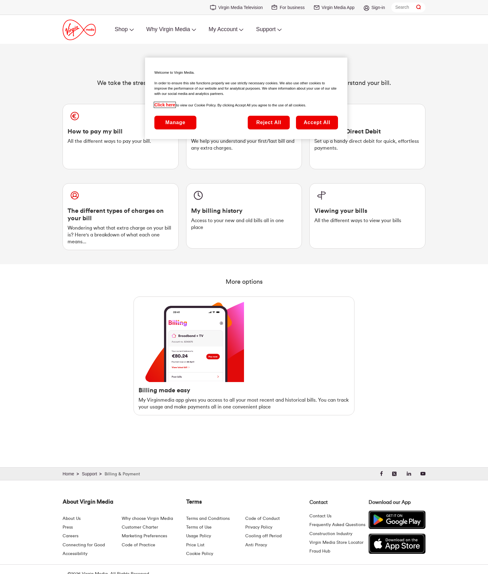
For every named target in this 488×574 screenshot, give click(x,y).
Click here (164, 104)
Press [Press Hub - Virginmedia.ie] (68, 527)
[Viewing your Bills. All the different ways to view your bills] (367, 216)
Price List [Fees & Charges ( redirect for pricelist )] (195, 545)
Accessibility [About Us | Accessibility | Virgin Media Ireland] (75, 554)
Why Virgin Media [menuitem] (168, 29)
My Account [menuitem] (223, 29)
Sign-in (378, 7)
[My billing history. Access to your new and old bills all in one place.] (244, 216)
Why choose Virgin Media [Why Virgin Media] (147, 518)
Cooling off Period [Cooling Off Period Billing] (263, 536)
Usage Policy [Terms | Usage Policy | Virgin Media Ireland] (198, 536)
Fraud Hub (319, 551)
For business (292, 7)
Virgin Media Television (240, 7)
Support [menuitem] (266, 29)
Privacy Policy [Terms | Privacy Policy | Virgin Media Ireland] (258, 527)
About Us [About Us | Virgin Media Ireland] (72, 518)
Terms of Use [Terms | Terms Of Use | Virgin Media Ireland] (199, 527)
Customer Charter (140, 527)
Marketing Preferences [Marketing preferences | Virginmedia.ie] (144, 536)
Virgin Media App (337, 7)
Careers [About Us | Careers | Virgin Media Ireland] (70, 536)
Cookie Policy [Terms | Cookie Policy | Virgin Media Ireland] (199, 554)
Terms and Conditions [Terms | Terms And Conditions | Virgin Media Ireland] (208, 518)
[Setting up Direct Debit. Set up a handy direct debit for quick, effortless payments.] (367, 136)
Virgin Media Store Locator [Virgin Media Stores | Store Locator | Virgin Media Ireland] (336, 542)
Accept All (317, 122)
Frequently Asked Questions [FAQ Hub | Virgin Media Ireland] (337, 525)
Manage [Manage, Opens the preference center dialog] (175, 122)
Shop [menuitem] (121, 29)
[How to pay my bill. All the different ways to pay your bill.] (121, 136)
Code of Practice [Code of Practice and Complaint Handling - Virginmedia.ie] (138, 545)
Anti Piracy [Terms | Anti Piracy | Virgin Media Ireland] (256, 545)
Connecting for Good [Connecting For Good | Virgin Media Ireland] (84, 545)
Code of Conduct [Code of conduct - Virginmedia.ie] (262, 518)
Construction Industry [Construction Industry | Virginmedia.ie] (330, 534)
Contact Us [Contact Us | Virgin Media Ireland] (320, 516)
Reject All (268, 122)
